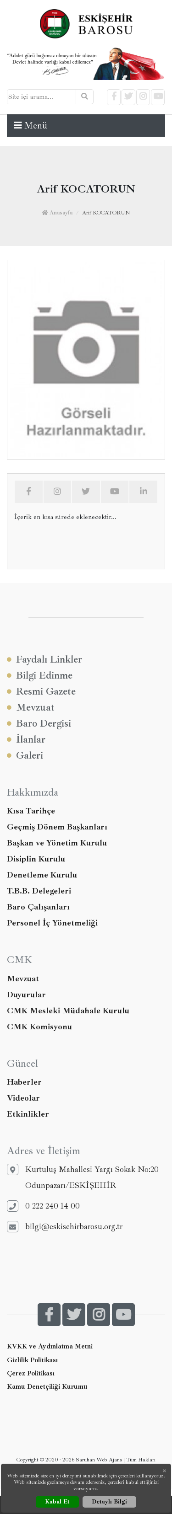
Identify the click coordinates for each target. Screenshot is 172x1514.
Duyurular (26, 995)
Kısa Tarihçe (31, 811)
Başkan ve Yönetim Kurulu (57, 843)
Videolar (23, 1098)
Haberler (24, 1082)
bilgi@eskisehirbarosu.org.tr (64, 1226)
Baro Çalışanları (38, 907)
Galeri (25, 756)
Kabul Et (57, 1501)
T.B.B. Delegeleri (39, 891)
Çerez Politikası (31, 1373)
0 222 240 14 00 (43, 1206)
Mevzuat (31, 708)
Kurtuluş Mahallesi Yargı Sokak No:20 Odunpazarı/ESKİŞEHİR (83, 1177)
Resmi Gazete (41, 692)
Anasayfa (57, 212)
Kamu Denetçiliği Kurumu (47, 1386)
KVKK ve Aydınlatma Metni (50, 1346)
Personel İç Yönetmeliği (52, 923)
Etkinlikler (28, 1114)
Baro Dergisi (39, 724)
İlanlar (26, 740)
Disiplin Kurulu (36, 859)
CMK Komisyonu (39, 1027)
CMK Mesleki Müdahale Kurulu (68, 1011)
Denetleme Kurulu (42, 875)
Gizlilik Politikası (32, 1360)
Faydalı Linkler (44, 660)
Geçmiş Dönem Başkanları (57, 827)
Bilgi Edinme (39, 676)
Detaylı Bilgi (109, 1501)
